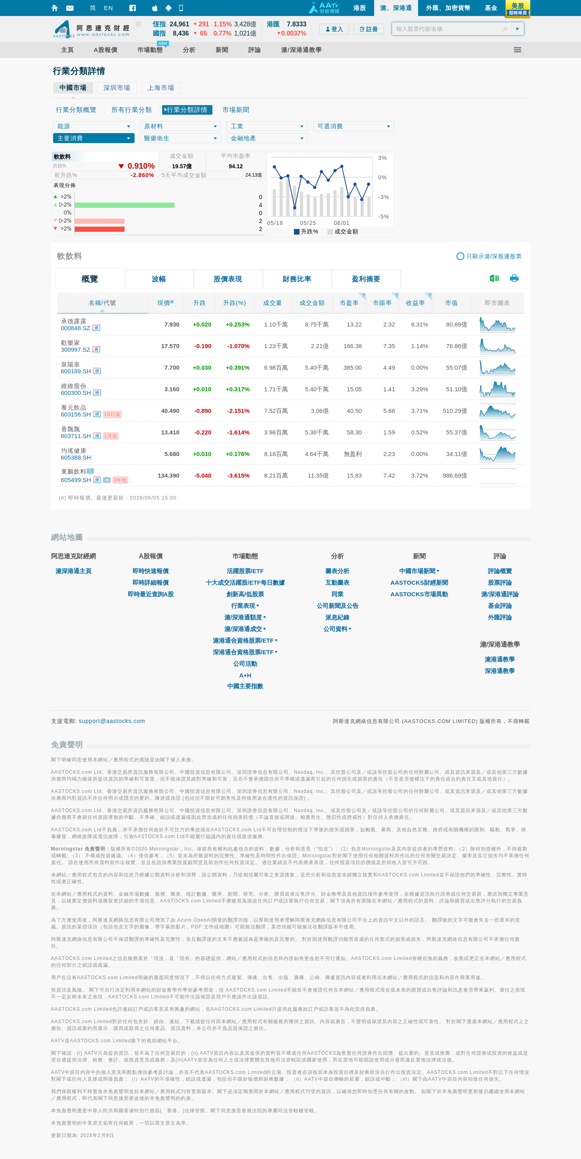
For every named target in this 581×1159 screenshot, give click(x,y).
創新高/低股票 (245, 594)
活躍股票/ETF (245, 571)
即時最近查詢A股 (151, 594)
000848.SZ (75, 328)
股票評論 (500, 582)
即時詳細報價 (151, 582)
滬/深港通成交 (245, 628)
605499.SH (76, 479)
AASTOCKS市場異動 (419, 594)
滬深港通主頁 (73, 571)
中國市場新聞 (419, 571)
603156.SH (76, 414)
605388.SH (76, 457)
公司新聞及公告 (338, 605)
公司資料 (337, 628)
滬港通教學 (500, 659)
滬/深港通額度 (245, 617)
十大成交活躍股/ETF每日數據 (245, 582)
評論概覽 (500, 571)
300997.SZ (75, 349)
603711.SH (76, 435)
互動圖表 (337, 582)
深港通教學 (500, 670)
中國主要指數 (245, 686)
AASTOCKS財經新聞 (419, 582)
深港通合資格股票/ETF (245, 652)
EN (108, 7)
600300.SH (76, 392)
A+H (245, 675)
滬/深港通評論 (500, 594)
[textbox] (458, 28)
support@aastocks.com (112, 721)
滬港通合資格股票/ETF (245, 640)
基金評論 (500, 605)
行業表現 (245, 605)
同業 (337, 594)
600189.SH (76, 371)
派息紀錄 (337, 617)
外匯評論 (500, 617)
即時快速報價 (151, 571)
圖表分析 (337, 571)
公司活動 (245, 663)
